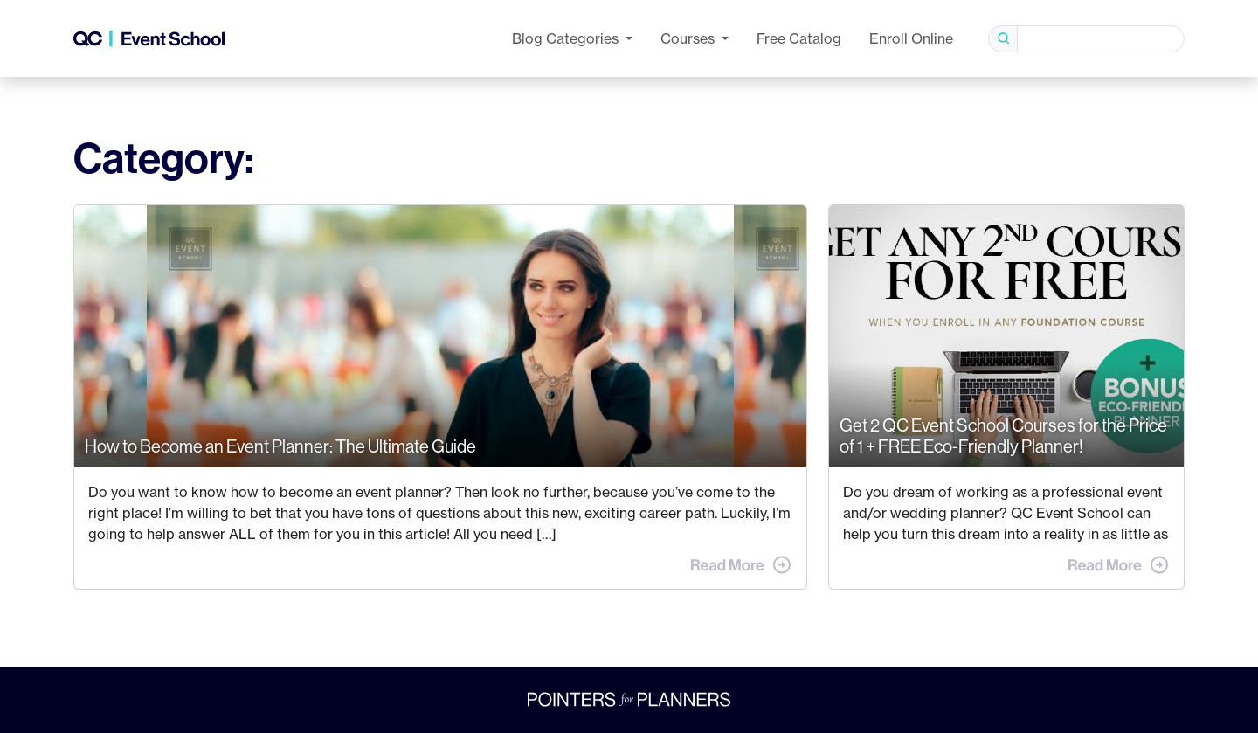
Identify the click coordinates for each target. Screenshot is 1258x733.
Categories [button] (567, 38)
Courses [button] (689, 38)
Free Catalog (799, 38)
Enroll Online (911, 38)
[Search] (1101, 38)
